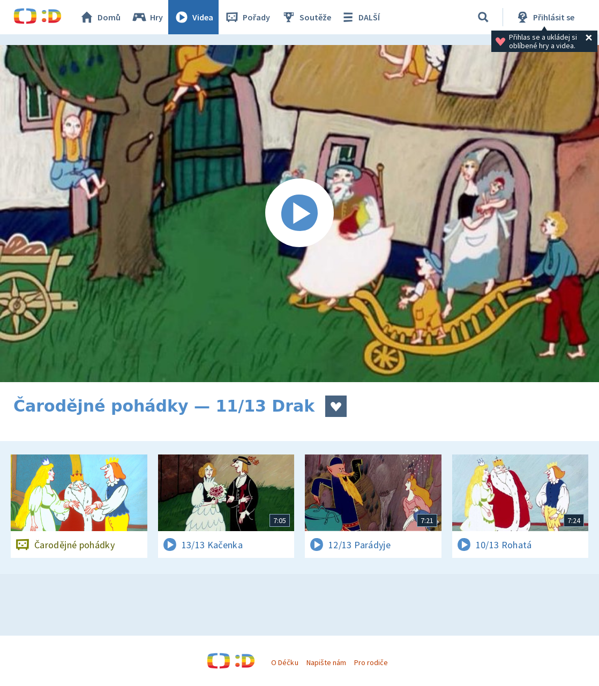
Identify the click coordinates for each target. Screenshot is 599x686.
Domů (100, 17)
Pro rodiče (371, 662)
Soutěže (306, 17)
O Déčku (284, 662)
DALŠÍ (360, 17)
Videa (193, 17)
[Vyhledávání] (483, 17)
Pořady (247, 17)
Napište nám (326, 662)
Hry (147, 17)
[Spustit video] (299, 213)
